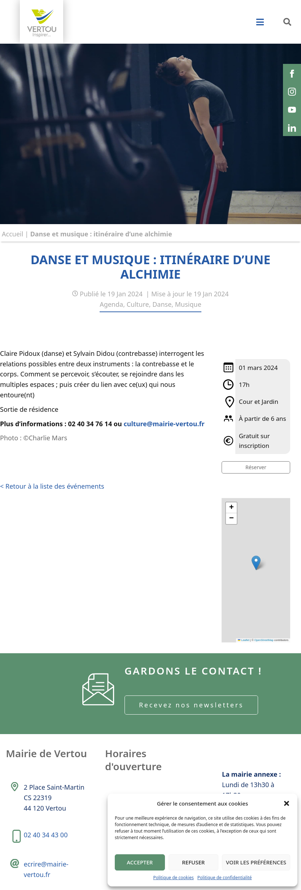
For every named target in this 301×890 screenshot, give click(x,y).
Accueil (12, 234)
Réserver (255, 467)
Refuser (193, 862)
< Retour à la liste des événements (52, 486)
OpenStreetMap (264, 640)
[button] (286, 803)
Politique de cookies (173, 877)
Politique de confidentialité (224, 877)
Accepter (140, 862)
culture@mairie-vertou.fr (164, 423)
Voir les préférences (256, 862)
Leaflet (243, 640)
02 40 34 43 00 (46, 837)
